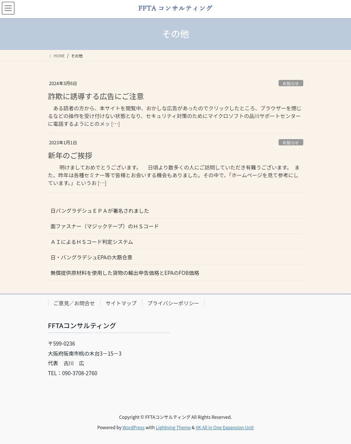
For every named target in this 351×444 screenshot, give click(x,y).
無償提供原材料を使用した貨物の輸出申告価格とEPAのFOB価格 (125, 272)
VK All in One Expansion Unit (225, 427)
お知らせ (291, 83)
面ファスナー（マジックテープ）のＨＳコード (105, 226)
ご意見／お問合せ (74, 303)
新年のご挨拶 (70, 155)
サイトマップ (121, 303)
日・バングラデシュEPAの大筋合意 (92, 257)
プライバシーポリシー (173, 303)
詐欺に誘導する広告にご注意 (96, 96)
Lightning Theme (173, 427)
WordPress (133, 427)
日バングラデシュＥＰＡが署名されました (100, 210)
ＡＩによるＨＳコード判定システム (92, 241)
